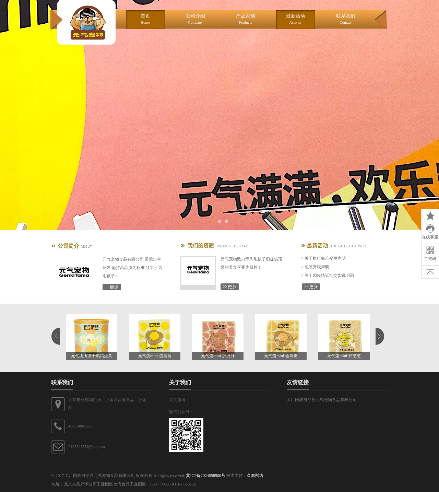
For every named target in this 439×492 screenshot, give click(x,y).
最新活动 (295, 18)
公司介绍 (195, 18)
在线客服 (430, 231)
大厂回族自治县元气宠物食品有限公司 (322, 399)
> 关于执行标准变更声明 (323, 258)
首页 (145, 18)
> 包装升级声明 (315, 267)
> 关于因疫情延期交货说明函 (327, 275)
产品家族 (245, 18)
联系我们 (345, 18)
